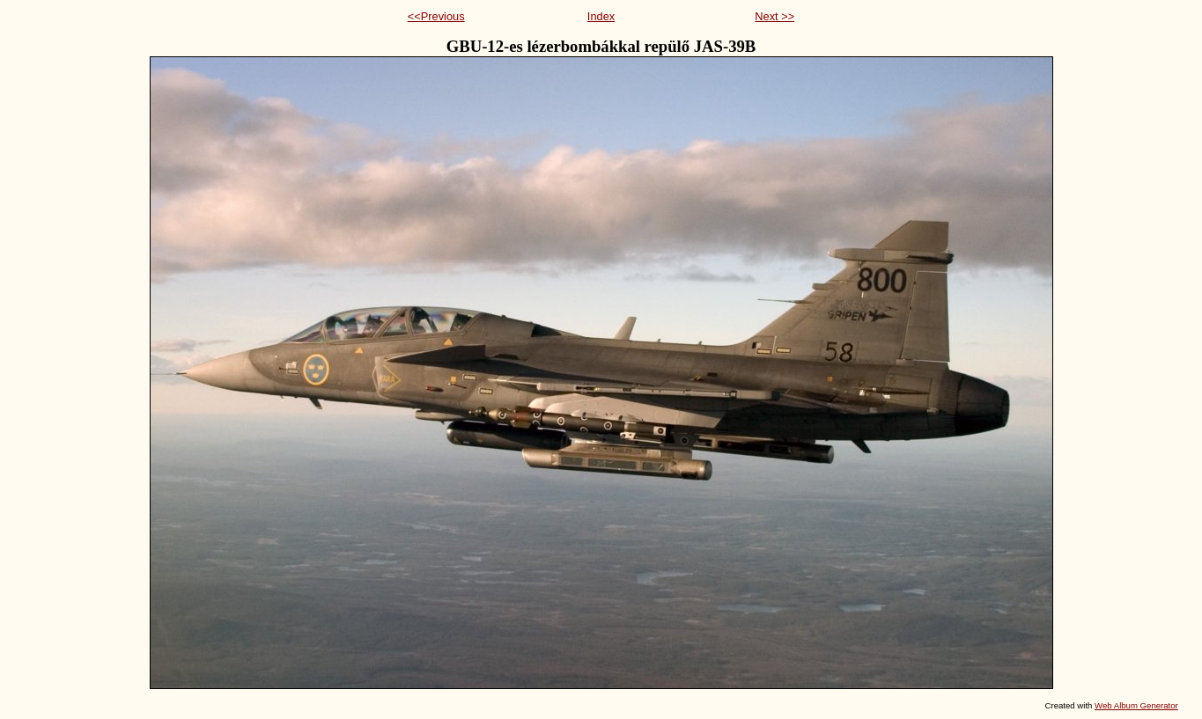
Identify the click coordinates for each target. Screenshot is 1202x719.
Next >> (774, 16)
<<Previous (436, 16)
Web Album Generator (1136, 705)
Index (601, 16)
